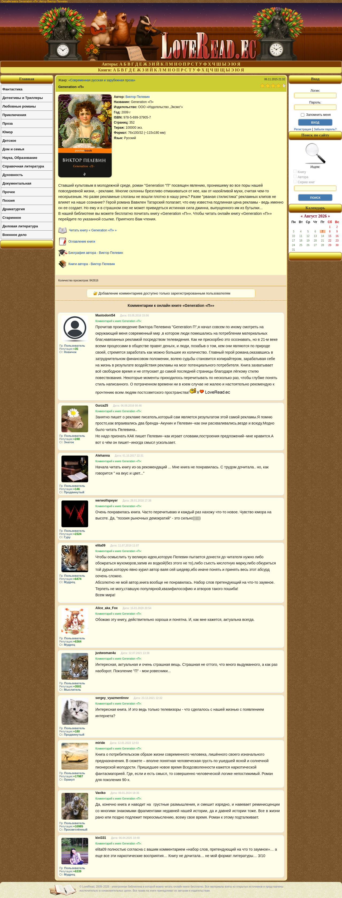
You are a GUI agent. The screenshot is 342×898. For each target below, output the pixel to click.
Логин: (315, 93)
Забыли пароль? (325, 129)
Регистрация (302, 129)
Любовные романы (19, 106)
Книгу (299, 172)
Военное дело (14, 235)
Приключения (14, 115)
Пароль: (315, 105)
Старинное (11, 218)
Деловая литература (20, 226)
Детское (9, 141)
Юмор (7, 132)
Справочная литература (23, 166)
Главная (26, 79)
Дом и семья (13, 149)
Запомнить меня (316, 115)
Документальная (16, 183)
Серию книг (304, 182)
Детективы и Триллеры (22, 98)
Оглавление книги (81, 241)
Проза (7, 123)
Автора (300, 177)
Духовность (12, 175)
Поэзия (8, 200)
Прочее (8, 192)
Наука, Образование (19, 158)
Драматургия (13, 209)
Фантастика (12, 89)
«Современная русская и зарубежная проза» (101, 80)
